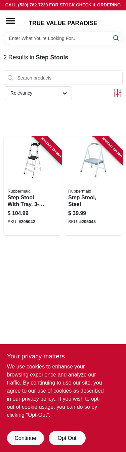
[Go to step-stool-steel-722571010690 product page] (93, 186)
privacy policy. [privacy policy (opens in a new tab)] (38, 399)
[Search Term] (63, 38)
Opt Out (66, 438)
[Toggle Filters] (117, 93)
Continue (25, 438)
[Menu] (10, 20)
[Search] (116, 37)
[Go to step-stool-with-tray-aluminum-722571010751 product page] (33, 186)
